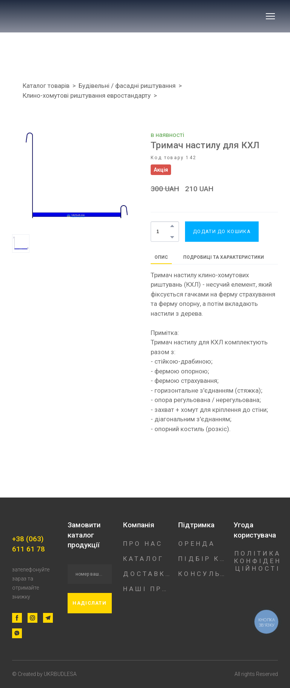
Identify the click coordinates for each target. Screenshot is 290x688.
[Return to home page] (62, 16)
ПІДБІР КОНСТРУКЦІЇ (202, 558)
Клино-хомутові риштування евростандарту (87, 95)
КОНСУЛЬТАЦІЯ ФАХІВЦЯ (202, 573)
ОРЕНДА (196, 543)
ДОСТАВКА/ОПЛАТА (147, 573)
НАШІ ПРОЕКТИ (147, 589)
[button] (172, 226)
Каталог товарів (46, 85)
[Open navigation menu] (270, 16)
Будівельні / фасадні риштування (127, 85)
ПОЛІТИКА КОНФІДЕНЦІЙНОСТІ (258, 561)
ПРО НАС (143, 543)
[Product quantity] (163, 231)
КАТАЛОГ (143, 558)
